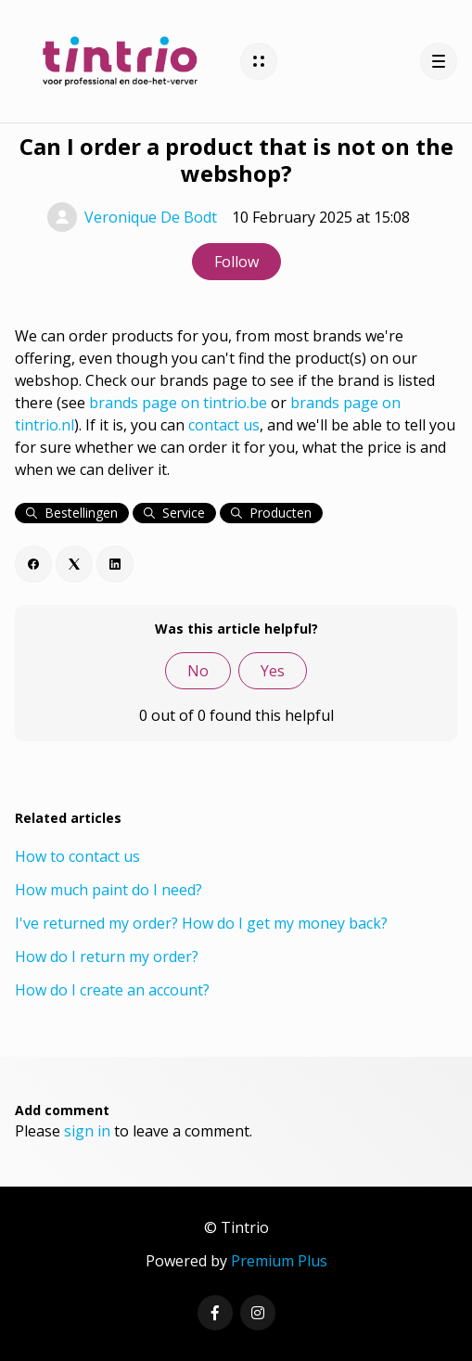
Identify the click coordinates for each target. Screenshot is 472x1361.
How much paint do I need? (108, 890)
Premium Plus (279, 1261)
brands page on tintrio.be (178, 402)
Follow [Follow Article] (236, 261)
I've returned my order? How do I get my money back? (201, 923)
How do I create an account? (112, 990)
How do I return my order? (106, 956)
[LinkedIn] (115, 564)
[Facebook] (33, 564)
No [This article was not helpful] (198, 671)
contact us (224, 425)
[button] (258, 61)
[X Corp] (74, 564)
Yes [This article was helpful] (273, 671)
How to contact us (77, 856)
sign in (87, 1131)
